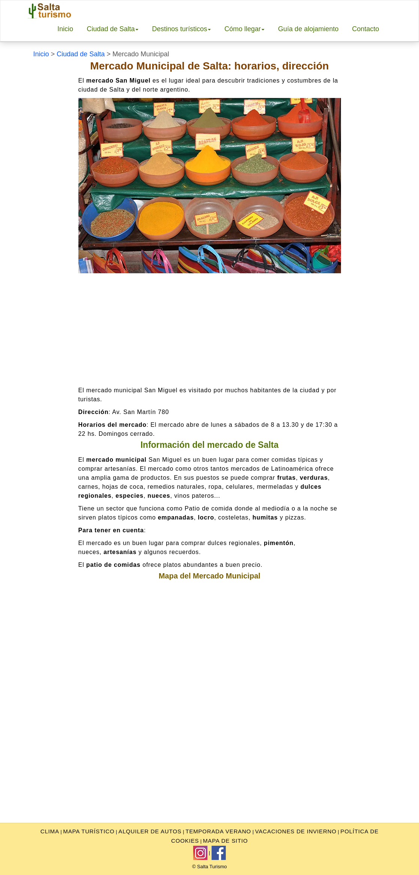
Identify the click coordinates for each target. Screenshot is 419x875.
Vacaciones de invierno (295, 831)
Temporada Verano (218, 831)
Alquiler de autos (150, 831)
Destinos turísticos (181, 29)
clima (50, 831)
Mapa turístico (88, 831)
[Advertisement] (209, 329)
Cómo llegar (244, 29)
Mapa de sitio (225, 840)
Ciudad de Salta (112, 29)
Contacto (365, 29)
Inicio (65, 29)
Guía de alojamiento (308, 29)
